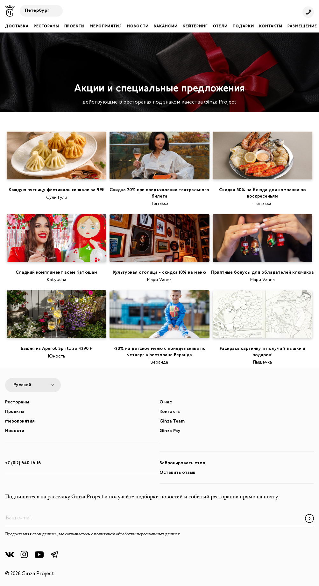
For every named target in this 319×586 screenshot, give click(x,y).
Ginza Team (172, 421)
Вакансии (166, 26)
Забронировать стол (182, 463)
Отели (220, 26)
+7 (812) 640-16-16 (23, 463)
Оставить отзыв (177, 472)
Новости (138, 26)
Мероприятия (106, 26)
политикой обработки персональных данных (137, 534)
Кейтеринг (195, 26)
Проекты (74, 26)
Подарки (243, 26)
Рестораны (46, 26)
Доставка (17, 26)
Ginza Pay (170, 431)
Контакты (270, 26)
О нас (166, 402)
